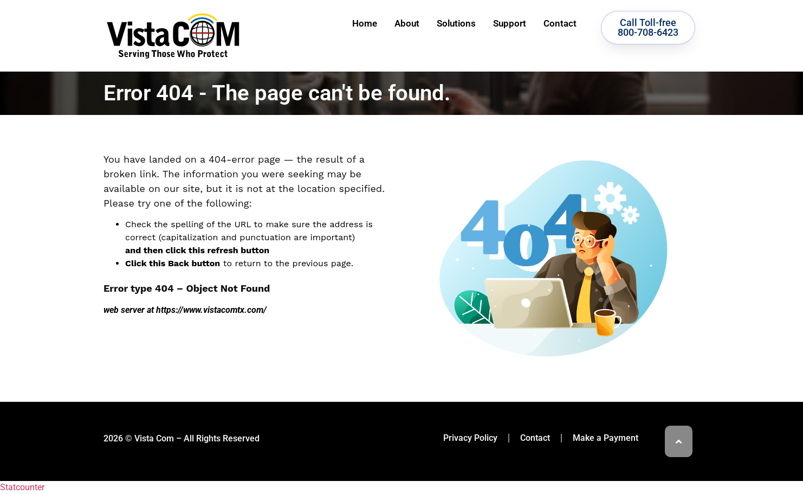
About (406, 23)
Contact (560, 23)
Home (364, 23)
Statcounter (22, 487)
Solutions (456, 23)
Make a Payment (605, 438)
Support (509, 23)
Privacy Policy (470, 438)
